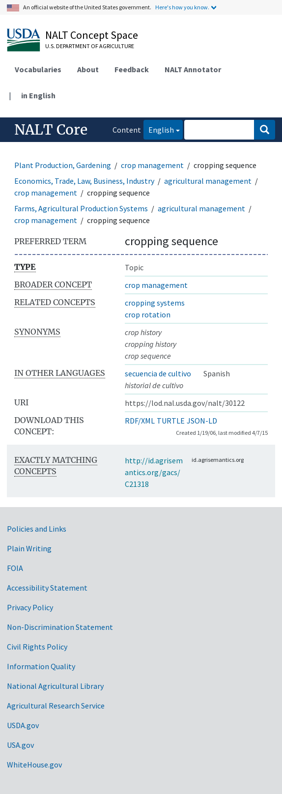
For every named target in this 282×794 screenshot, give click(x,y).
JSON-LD (202, 420)
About (88, 69)
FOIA (15, 568)
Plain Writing (29, 548)
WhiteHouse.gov (34, 764)
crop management (152, 165)
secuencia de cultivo (158, 373)
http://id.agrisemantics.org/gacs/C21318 (154, 472)
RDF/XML (140, 420)
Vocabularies (38, 69)
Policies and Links (36, 529)
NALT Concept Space (91, 35)
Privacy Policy (30, 607)
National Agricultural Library (55, 686)
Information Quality (41, 666)
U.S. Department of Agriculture (89, 46)
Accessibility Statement (47, 588)
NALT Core (50, 130)
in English (38, 95)
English (158, 129)
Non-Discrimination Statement (60, 627)
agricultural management (208, 181)
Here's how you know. (182, 7)
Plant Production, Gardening (62, 165)
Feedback (131, 69)
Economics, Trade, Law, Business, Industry (84, 181)
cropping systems (155, 303)
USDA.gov (23, 725)
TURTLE (171, 420)
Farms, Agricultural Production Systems (81, 208)
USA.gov (20, 745)
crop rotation (147, 314)
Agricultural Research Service (56, 705)
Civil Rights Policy (37, 647)
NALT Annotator (193, 69)
